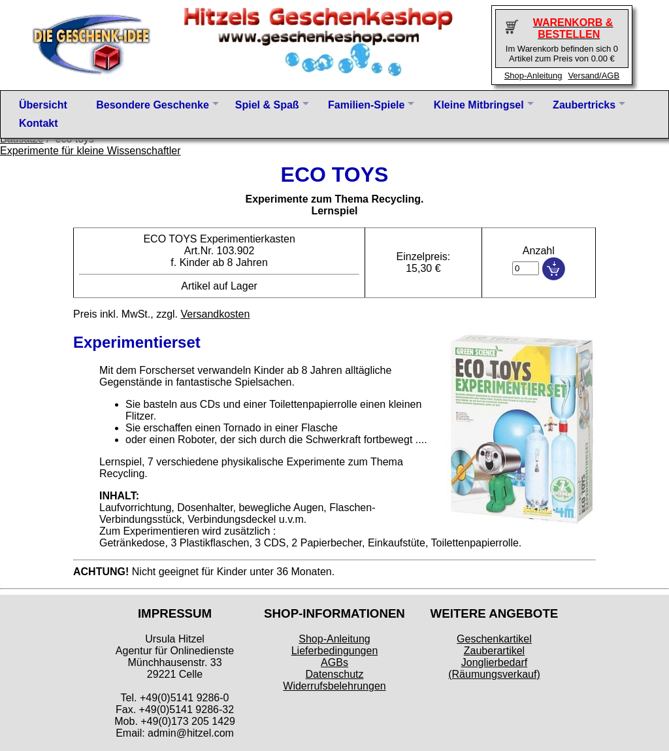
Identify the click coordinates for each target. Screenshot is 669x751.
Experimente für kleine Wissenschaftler (90, 150)
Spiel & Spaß (267, 104)
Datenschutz (335, 674)
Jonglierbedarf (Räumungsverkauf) (494, 668)
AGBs (334, 662)
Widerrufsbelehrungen (334, 686)
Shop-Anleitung (533, 75)
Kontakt (38, 123)
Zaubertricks (584, 104)
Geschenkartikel (494, 638)
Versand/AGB (593, 75)
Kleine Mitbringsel (479, 104)
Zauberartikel (494, 650)
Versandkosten (215, 314)
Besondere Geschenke (152, 104)
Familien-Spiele (366, 104)
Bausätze (22, 138)
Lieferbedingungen (334, 650)
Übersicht (43, 104)
